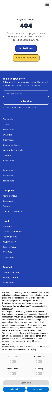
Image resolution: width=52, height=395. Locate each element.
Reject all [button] (14, 389)
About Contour (10, 196)
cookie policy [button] (7, 309)
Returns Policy (9, 247)
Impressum (8, 257)
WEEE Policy (8, 252)
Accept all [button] (37, 389)
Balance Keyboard (11, 145)
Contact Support (11, 272)
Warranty (7, 226)
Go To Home (26, 48)
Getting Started (10, 277)
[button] (46, 4)
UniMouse (7, 134)
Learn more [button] (26, 383)
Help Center (8, 282)
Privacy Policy (9, 241)
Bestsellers (8, 175)
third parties (7, 314)
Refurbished (8, 180)
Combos (7, 155)
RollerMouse (8, 129)
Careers (6, 206)
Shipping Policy (10, 236)
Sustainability (9, 201)
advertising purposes (11, 325)
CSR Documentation (12, 211)
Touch (6, 124)
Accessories (8, 160)
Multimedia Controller (13, 150)
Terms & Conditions (12, 231)
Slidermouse (9, 140)
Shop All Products (26, 57)
